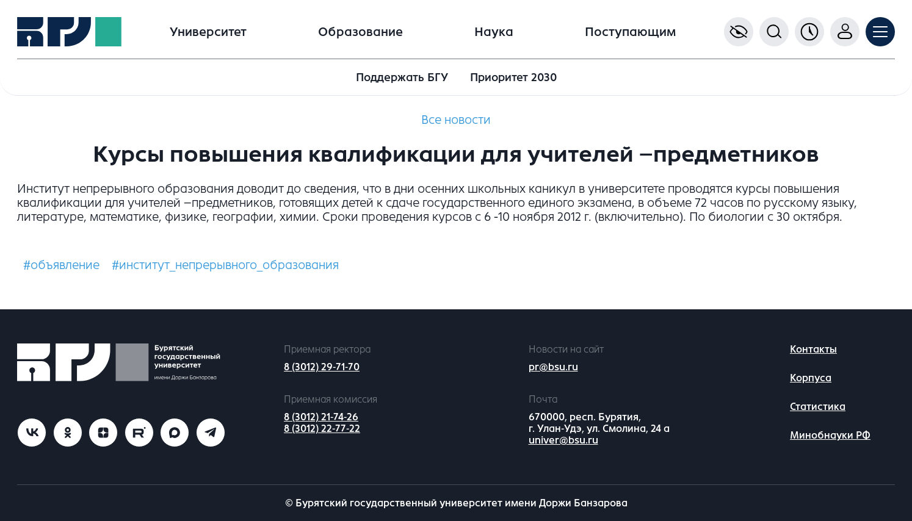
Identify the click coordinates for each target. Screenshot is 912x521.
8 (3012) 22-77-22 (322, 428)
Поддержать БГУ (402, 77)
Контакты (813, 349)
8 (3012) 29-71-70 (322, 367)
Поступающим (630, 32)
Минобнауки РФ (830, 435)
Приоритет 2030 (513, 77)
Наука (493, 32)
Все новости (456, 119)
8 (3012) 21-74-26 (321, 417)
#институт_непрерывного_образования (225, 265)
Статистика (817, 406)
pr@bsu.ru (553, 367)
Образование (360, 32)
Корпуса (810, 378)
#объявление (61, 265)
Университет (208, 32)
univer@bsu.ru (563, 440)
